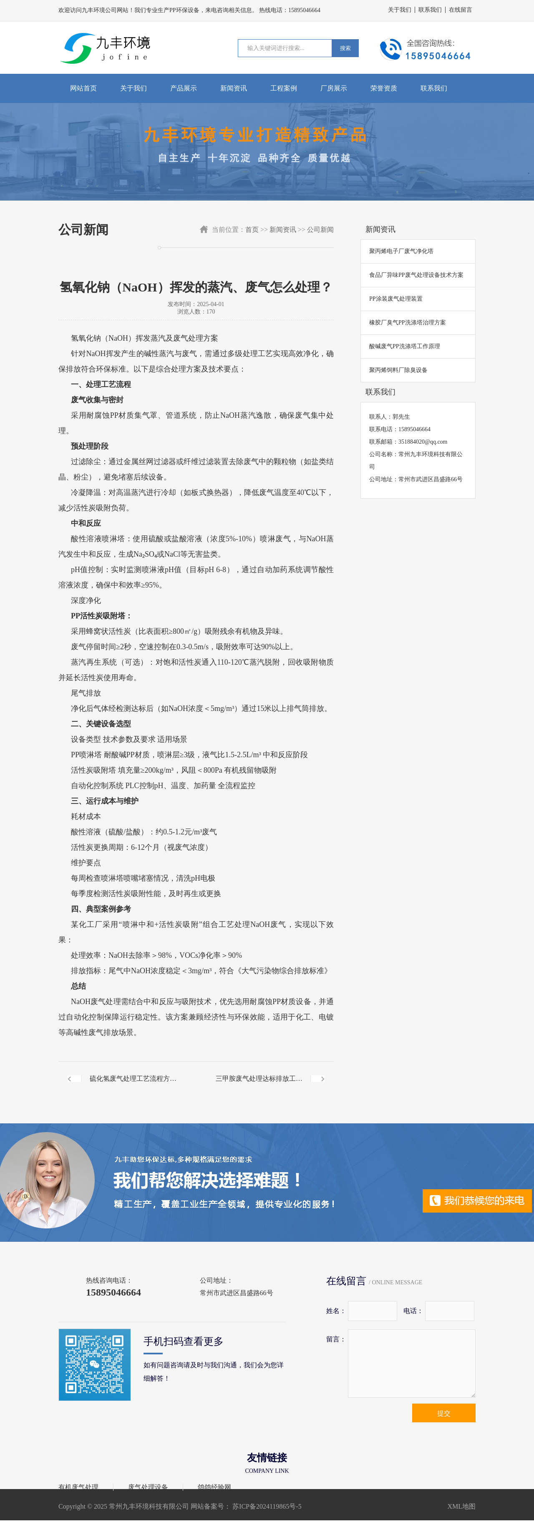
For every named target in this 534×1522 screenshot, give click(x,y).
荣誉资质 (383, 88)
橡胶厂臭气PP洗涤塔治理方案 (407, 322)
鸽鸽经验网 (214, 1487)
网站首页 (83, 88)
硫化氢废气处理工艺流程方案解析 (133, 1085)
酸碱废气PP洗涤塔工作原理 (404, 346)
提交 (444, 1413)
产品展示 (183, 88)
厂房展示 (333, 88)
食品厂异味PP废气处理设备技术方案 (416, 275)
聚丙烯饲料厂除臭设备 (398, 370)
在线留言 (460, 10)
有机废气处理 (78, 1487)
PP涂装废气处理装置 (396, 299)
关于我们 (399, 10)
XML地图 (461, 1506)
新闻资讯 (233, 88)
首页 (252, 229)
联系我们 (430, 10)
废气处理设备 (148, 1487)
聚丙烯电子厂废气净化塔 (401, 251)
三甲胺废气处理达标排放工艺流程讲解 (259, 1085)
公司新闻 (320, 229)
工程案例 (283, 88)
